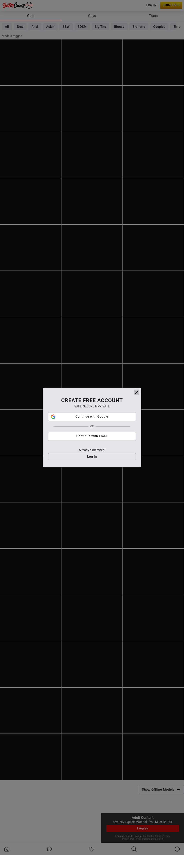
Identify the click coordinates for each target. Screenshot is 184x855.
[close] (136, 408)
